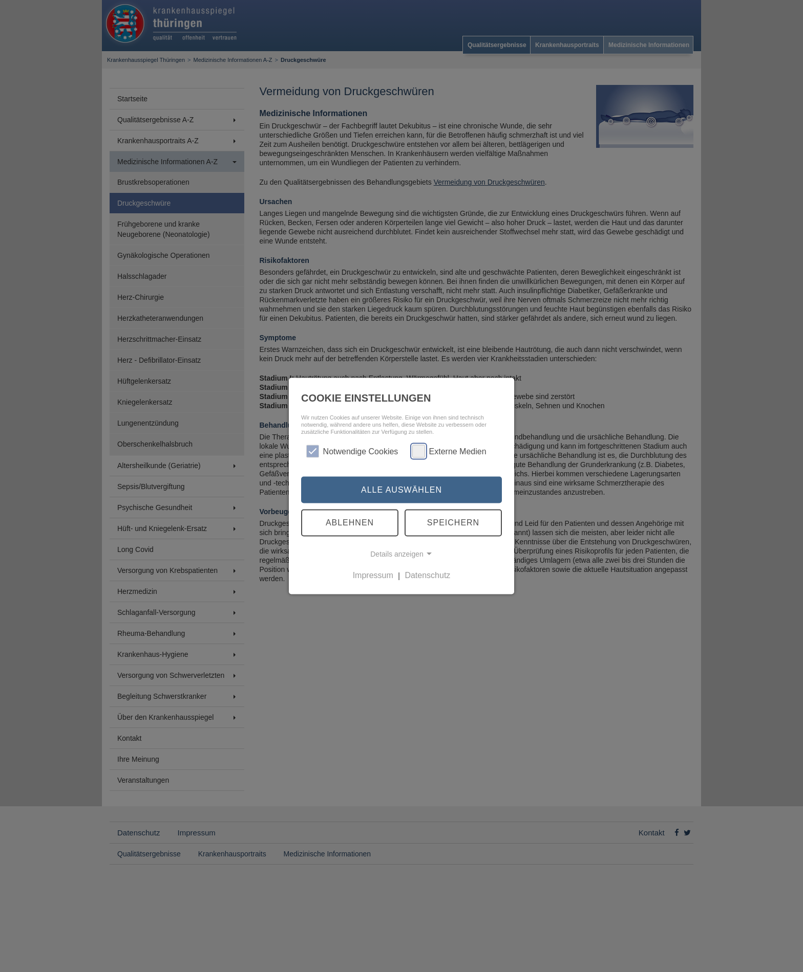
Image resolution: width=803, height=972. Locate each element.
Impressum (373, 575)
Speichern (453, 522)
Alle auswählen (401, 489)
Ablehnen (350, 522)
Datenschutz (427, 575)
